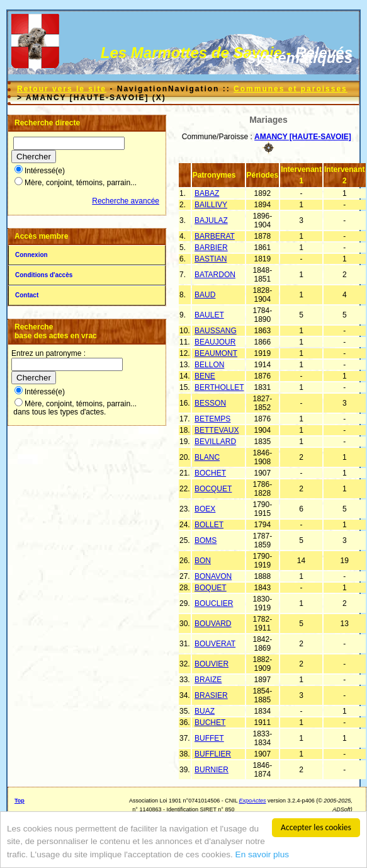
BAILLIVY (211, 204)
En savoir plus (262, 854)
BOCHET (210, 473)
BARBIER (211, 247)
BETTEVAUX (217, 430)
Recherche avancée (125, 201)
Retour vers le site (61, 88)
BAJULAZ (211, 220)
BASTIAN (211, 258)
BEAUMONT (216, 353)
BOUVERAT (215, 643)
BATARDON (215, 274)
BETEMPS (212, 418)
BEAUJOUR (215, 342)
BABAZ (207, 193)
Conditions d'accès (43, 274)
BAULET (209, 315)
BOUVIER (212, 664)
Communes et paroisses (290, 88)
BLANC (207, 457)
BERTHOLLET (219, 387)
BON (203, 560)
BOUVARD (213, 623)
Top (19, 800)
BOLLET (209, 524)
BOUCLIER (214, 603)
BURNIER (212, 769)
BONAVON (213, 576)
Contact (26, 295)
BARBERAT (215, 236)
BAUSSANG (216, 330)
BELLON (209, 364)
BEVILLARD (215, 441)
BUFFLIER (213, 754)
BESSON (210, 403)
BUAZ (205, 711)
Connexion (31, 254)
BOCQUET (213, 488)
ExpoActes (252, 800)
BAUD (205, 294)
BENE (205, 376)
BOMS (206, 540)
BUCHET (210, 722)
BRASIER (211, 695)
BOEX (205, 509)
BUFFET (209, 738)
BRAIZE (208, 679)
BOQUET (211, 587)
